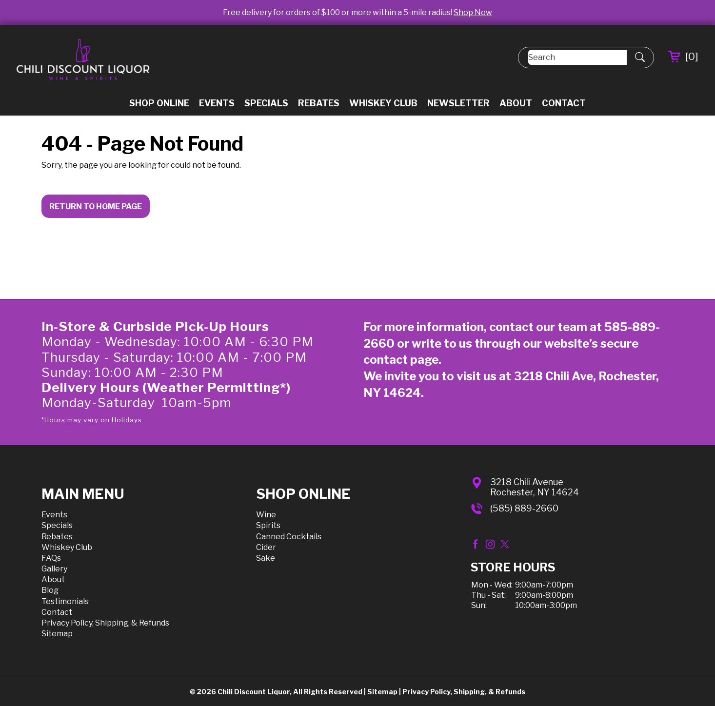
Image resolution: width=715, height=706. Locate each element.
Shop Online (159, 103)
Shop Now (473, 12)
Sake (265, 558)
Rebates (318, 103)
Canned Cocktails (288, 536)
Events (217, 103)
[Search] (577, 57)
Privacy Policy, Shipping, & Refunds (105, 623)
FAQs (51, 558)
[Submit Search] (640, 57)
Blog (50, 590)
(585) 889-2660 (524, 508)
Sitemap (57, 633)
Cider (266, 547)
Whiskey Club (383, 103)
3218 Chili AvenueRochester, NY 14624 (534, 487)
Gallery (54, 568)
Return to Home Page (95, 206)
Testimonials (65, 601)
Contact (564, 103)
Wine (266, 514)
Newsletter (458, 103)
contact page (400, 360)
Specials (266, 103)
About (515, 103)
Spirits (268, 525)
